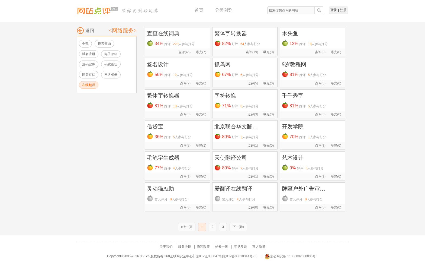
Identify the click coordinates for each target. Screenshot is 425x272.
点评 (184, 52)
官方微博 (258, 247)
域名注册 (88, 54)
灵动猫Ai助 (160, 189)
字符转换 (225, 96)
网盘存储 (88, 75)
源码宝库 (88, 64)
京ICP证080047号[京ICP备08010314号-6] (226, 256)
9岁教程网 (294, 64)
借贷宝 (155, 126)
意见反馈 (240, 247)
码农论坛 (110, 64)
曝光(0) (268, 52)
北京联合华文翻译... (238, 126)
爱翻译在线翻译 (233, 189)
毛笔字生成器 (163, 158)
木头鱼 (290, 33)
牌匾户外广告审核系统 (309, 189)
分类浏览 (223, 10)
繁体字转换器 (230, 33)
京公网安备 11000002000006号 (290, 256)
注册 (343, 10)
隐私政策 (203, 247)
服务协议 (184, 247)
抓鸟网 (222, 64)
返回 (85, 30)
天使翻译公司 (230, 158)
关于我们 (166, 247)
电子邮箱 (110, 54)
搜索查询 (104, 44)
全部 (85, 44)
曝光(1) (201, 145)
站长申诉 (221, 247)
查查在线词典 (163, 33)
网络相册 (110, 75)
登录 (333, 10)
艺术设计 (293, 158)
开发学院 (293, 126)
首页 (199, 10)
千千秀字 (293, 96)
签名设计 (158, 64)
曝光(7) (201, 52)
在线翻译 (88, 85)
